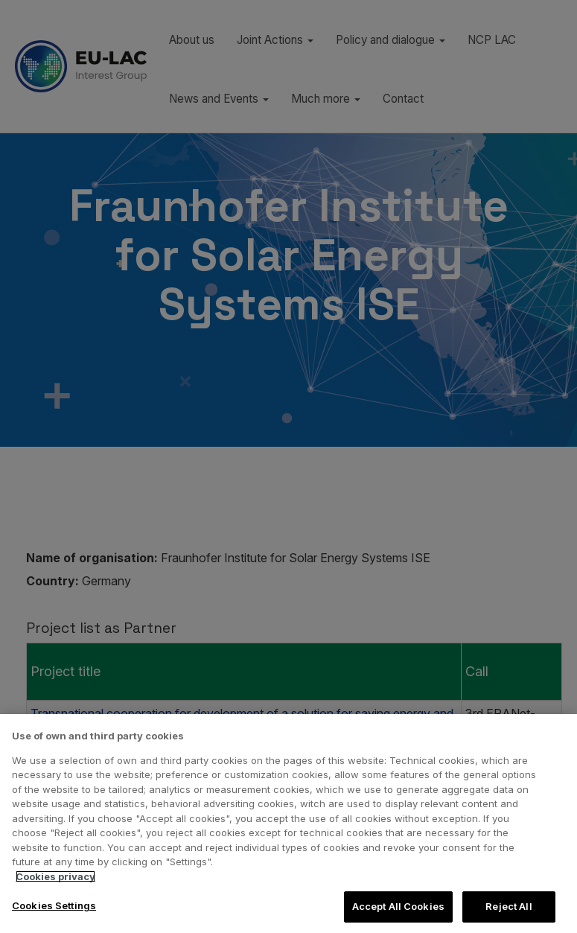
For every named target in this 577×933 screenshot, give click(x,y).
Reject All (508, 906)
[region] (288, 823)
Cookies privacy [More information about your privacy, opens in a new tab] (55, 876)
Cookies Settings (54, 905)
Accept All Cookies (398, 906)
